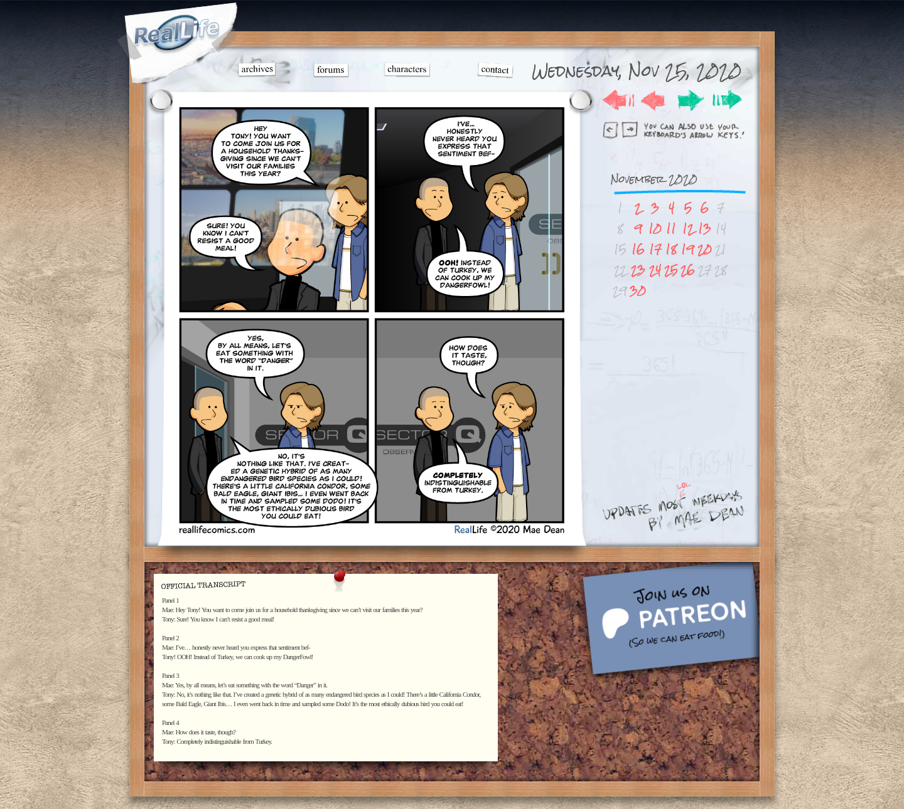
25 (671, 270)
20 (704, 249)
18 (671, 249)
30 (638, 290)
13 (704, 228)
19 (687, 249)
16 (638, 249)
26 (688, 270)
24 (655, 270)
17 (655, 249)
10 (655, 228)
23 (638, 270)
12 (688, 228)
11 (671, 228)
